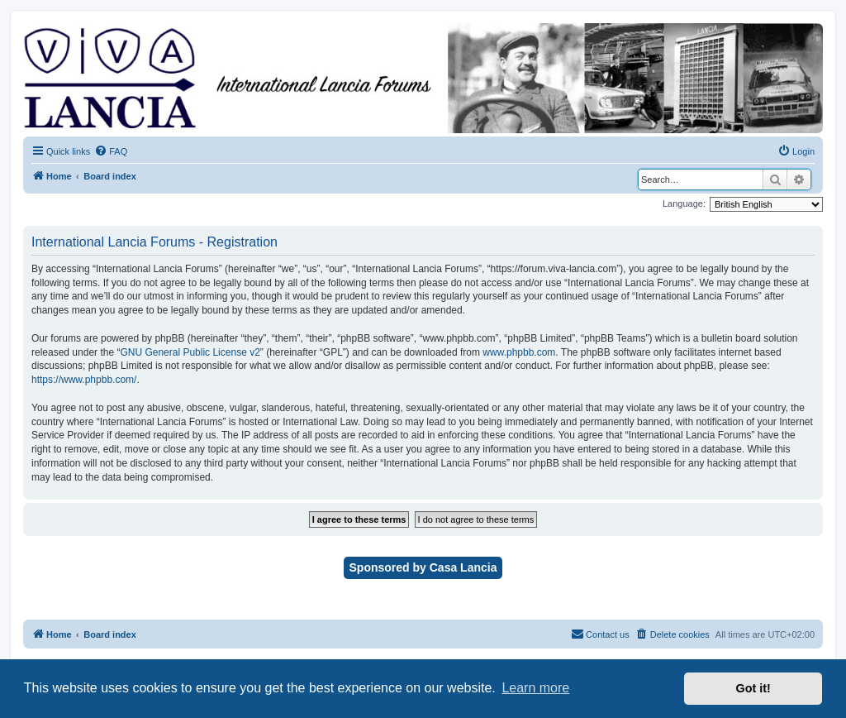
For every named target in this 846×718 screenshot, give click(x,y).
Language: (684, 203)
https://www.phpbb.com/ (83, 379)
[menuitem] (110, 151)
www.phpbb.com (518, 352)
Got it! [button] (753, 688)
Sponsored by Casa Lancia (423, 567)
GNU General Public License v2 (189, 352)
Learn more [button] (535, 688)
